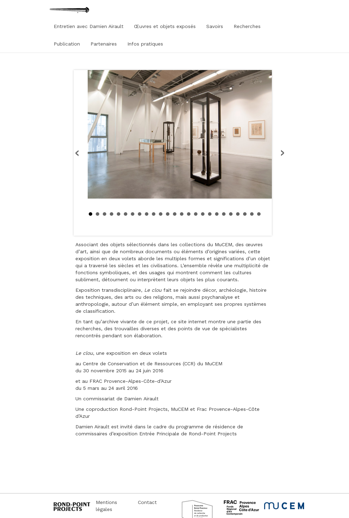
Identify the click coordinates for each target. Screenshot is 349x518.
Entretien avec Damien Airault (88, 26)
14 (181, 214)
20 (224, 214)
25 (259, 214)
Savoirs (214, 26)
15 (188, 214)
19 (217, 214)
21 (231, 214)
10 (153, 214)
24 (252, 214)
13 (174, 214)
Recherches (247, 26)
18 (210, 214)
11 (160, 214)
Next (282, 153)
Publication (67, 44)
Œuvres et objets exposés (165, 26)
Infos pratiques (145, 44)
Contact (147, 502)
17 (202, 214)
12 (167, 214)
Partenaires (103, 44)
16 (195, 214)
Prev (77, 153)
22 (238, 214)
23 (245, 214)
